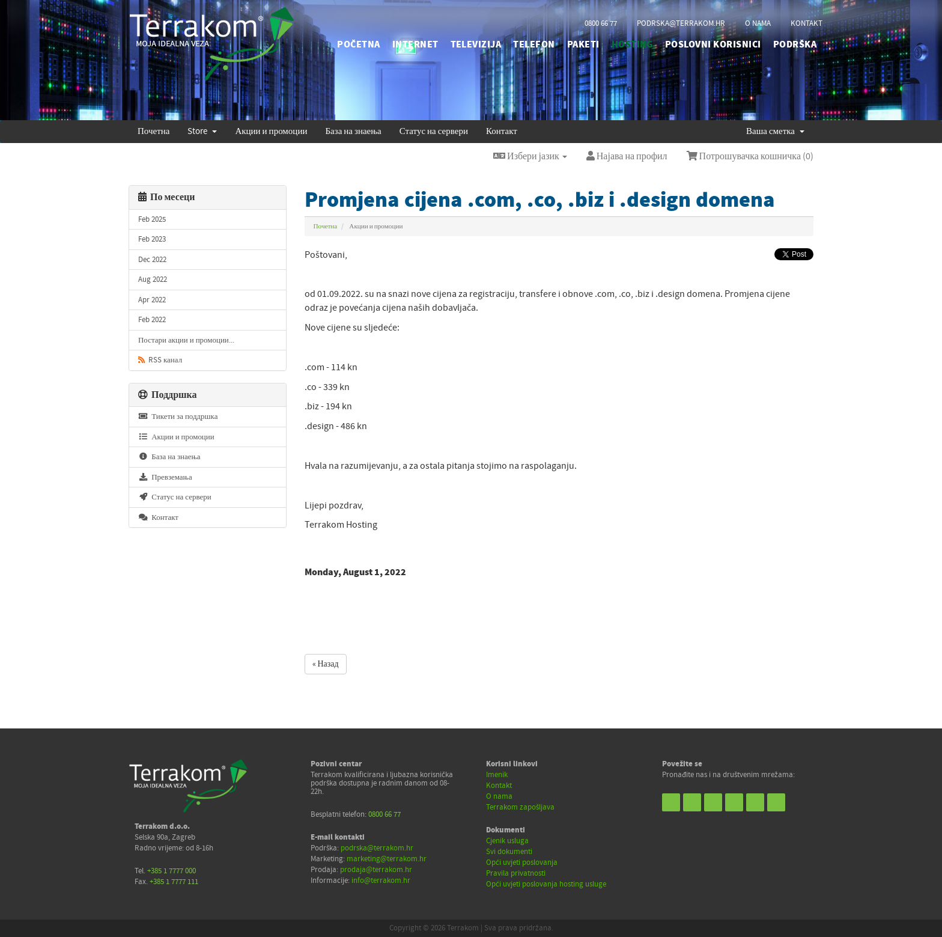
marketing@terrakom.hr (387, 859)
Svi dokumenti (509, 851)
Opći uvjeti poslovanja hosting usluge (546, 884)
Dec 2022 (152, 259)
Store (202, 131)
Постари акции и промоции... (186, 340)
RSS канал (160, 360)
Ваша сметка (775, 131)
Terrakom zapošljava (520, 807)
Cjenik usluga (507, 841)
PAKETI (583, 44)
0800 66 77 (601, 23)
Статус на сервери (434, 131)
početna (358, 44)
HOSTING (632, 44)
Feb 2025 (152, 219)
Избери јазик (530, 156)
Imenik (497, 775)
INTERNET (415, 44)
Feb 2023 (152, 239)
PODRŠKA (794, 44)
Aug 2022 (152, 279)
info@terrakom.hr (380, 880)
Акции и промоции (271, 131)
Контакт (501, 131)
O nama (499, 796)
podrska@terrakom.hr (681, 23)
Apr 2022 (152, 300)
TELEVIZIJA (476, 44)
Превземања (165, 477)
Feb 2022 (152, 320)
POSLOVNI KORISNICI (713, 44)
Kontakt (499, 785)
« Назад (325, 664)
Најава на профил (626, 156)
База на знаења (353, 131)
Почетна (153, 131)
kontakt (806, 23)
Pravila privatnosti (515, 873)
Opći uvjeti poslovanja (522, 862)
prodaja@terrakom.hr (376, 869)
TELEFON (534, 44)
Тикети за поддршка (177, 416)
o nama (758, 23)
